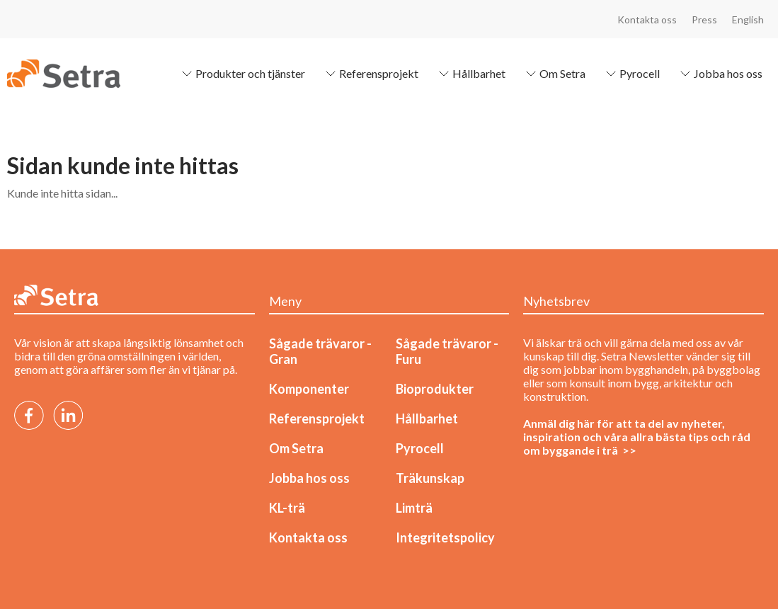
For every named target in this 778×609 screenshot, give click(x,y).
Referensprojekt (370, 73)
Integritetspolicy (445, 537)
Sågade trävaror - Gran (320, 351)
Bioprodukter (435, 389)
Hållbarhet (470, 73)
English (748, 19)
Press (704, 19)
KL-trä (287, 508)
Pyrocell (631, 73)
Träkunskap (430, 478)
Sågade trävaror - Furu (447, 351)
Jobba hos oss (719, 73)
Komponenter (309, 389)
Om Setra (553, 73)
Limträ (414, 508)
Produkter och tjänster (241, 73)
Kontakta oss (647, 19)
